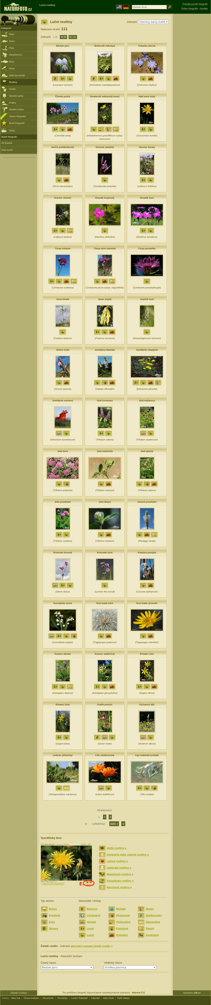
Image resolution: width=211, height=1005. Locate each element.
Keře (52, 922)
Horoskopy (62, 998)
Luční (90, 935)
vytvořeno (192, 992)
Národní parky (16, 96)
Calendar (95, 998)
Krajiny (12, 102)
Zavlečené (152, 935)
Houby (12, 89)
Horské (91, 922)
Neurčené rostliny (119, 887)
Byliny (53, 908)
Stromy (53, 928)
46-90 (63, 37)
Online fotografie (17, 116)
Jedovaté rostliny (119, 867)
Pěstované (123, 915)
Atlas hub (15, 998)
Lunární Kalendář (79, 998)
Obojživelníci (15, 54)
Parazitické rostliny (120, 880)
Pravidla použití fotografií (195, 4)
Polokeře (54, 915)
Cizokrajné (93, 915)
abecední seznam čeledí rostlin (90, 946)
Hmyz (12, 68)
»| (123, 823)
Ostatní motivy (16, 109)
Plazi (11, 48)
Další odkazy (123, 998)
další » (114, 823)
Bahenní (92, 908)
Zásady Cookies (19, 992)
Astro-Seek (108, 998)
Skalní (150, 908)
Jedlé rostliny (116, 848)
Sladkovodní (154, 915)
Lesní (90, 928)
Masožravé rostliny (120, 874)
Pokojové (122, 928)
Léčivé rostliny (117, 861)
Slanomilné (153, 922)
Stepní (150, 928)
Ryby (11, 61)
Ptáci (11, 34)
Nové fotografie (17, 123)
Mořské (121, 908)
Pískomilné (123, 922)
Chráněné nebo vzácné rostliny (128, 854)
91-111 (72, 37)
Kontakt (204, 8)
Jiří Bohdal (6, 143)
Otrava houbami (31, 998)
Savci (12, 41)
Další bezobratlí (17, 75)
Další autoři (7, 150)
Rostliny (13, 82)
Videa (8, 130)
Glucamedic (48, 998)
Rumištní (122, 935)
